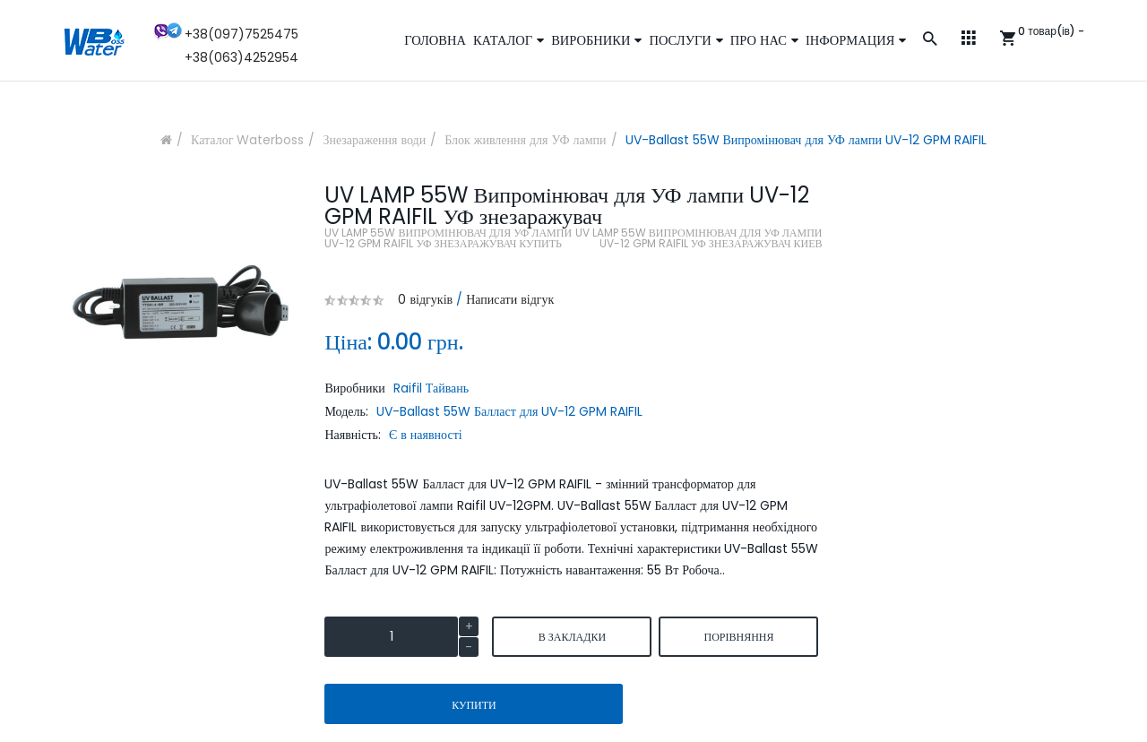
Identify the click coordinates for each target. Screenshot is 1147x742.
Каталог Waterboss (247, 140)
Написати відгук (510, 299)
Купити (474, 704)
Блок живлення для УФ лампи (525, 140)
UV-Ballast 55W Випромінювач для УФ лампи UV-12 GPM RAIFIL (806, 140)
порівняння (738, 636)
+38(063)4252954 (241, 57)
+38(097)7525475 (241, 34)
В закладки (572, 636)
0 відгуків (425, 299)
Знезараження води (374, 140)
